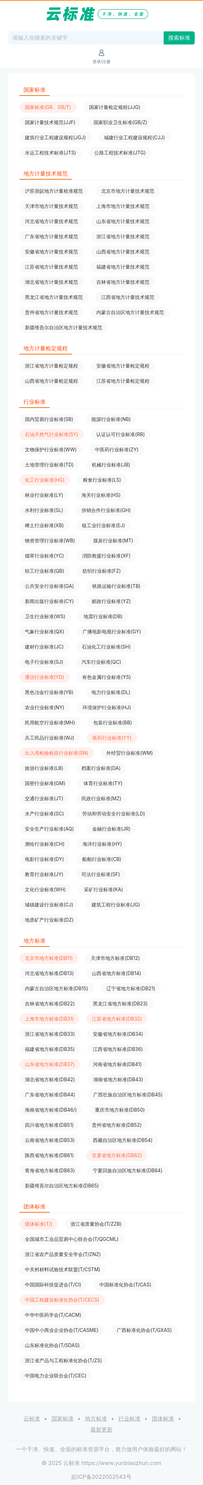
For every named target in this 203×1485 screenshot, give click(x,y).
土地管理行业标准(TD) (49, 465)
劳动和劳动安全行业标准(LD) (113, 813)
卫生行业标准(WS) (45, 616)
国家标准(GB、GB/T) (48, 107)
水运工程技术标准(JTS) (50, 152)
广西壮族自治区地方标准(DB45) (128, 1094)
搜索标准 (179, 38)
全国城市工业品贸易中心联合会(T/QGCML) (72, 1239)
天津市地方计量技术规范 (51, 206)
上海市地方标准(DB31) (49, 1019)
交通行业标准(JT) (44, 798)
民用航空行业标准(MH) (50, 722)
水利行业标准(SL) (44, 510)
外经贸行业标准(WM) (129, 753)
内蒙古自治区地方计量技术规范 (130, 312)
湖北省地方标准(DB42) (50, 1079)
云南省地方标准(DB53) (50, 1140)
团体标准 (163, 1418)
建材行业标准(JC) (44, 647)
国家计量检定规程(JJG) (115, 107)
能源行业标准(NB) (111, 419)
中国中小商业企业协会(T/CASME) (61, 1330)
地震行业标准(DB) (103, 616)
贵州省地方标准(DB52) (117, 1125)
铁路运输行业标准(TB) (116, 586)
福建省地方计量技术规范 (122, 267)
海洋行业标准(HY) (102, 844)
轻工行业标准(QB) (44, 571)
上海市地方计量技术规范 (122, 206)
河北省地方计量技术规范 (51, 221)
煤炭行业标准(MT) (113, 540)
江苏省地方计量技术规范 (51, 267)
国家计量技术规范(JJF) (50, 122)
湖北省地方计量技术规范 (51, 282)
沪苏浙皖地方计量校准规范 (54, 191)
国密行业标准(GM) (45, 783)
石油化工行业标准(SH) (106, 647)
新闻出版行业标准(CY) (49, 601)
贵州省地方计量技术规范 (51, 312)
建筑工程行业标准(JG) (115, 904)
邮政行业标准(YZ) (111, 601)
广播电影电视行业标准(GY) (112, 631)
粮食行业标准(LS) (102, 480)
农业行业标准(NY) (44, 707)
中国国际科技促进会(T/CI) (53, 1284)
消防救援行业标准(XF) (106, 556)
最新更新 (101, 1429)
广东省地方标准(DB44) (50, 1094)
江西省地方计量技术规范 (127, 297)
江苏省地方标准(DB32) (117, 1019)
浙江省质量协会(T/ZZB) (96, 1224)
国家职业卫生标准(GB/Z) (120, 122)
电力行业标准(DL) (110, 692)
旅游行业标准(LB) (44, 768)
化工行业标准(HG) (45, 480)
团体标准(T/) (38, 1224)
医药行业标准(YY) (112, 738)
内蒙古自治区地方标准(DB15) (56, 988)
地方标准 (96, 1418)
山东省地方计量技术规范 (122, 221)
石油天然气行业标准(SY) (51, 434)
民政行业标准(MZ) (101, 798)
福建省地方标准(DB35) (50, 1049)
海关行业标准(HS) (101, 495)
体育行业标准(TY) (103, 783)
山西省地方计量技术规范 (122, 251)
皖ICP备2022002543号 (101, 1476)
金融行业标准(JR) (111, 829)
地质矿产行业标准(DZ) (49, 920)
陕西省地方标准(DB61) (49, 1155)
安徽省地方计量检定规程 (122, 366)
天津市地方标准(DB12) (115, 958)
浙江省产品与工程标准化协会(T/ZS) (63, 1360)
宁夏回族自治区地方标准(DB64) (127, 1170)
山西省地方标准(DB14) (116, 973)
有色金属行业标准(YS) (106, 677)
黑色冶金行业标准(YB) (49, 692)
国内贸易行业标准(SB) (49, 419)
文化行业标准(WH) (45, 889)
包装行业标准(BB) (112, 722)
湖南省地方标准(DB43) (118, 1079)
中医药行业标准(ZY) (117, 449)
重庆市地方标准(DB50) (120, 1110)
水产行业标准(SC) (44, 813)
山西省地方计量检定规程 (51, 381)
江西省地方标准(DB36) (118, 1049)
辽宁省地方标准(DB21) (130, 988)
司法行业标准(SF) (100, 874)
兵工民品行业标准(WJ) (49, 738)
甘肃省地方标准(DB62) (117, 1155)
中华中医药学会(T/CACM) (53, 1315)
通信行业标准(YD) (44, 677)
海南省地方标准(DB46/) (51, 1110)
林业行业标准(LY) (44, 495)
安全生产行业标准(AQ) (49, 829)
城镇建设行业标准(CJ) (49, 904)
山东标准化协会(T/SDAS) (52, 1345)
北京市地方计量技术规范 (127, 191)
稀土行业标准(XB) (44, 525)
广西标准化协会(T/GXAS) (144, 1330)
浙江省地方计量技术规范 (122, 236)
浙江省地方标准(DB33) (50, 1034)
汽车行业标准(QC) (101, 662)
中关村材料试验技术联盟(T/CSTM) (62, 1269)
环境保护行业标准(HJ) (107, 707)
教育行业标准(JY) (44, 874)
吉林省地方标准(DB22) (50, 1003)
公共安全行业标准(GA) (49, 586)
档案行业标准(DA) (101, 768)
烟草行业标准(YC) (44, 556)
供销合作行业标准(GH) (106, 510)
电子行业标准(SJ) (44, 662)
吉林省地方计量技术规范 (122, 282)
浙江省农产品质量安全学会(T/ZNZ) (63, 1254)
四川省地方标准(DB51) (49, 1125)
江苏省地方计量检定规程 (122, 381)
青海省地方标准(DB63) (50, 1170)
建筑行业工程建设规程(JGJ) (55, 137)
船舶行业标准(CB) (102, 859)
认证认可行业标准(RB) (120, 434)
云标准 (31, 1418)
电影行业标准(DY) (44, 859)
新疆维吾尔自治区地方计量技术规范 (63, 327)
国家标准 (62, 1418)
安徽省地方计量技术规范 (51, 251)
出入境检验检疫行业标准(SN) (56, 753)
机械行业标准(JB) (111, 465)
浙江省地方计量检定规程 (51, 366)
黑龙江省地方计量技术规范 (54, 297)
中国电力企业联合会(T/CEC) (55, 1375)
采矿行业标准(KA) (103, 889)
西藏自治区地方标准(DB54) (123, 1140)
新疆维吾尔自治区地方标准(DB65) (62, 1185)
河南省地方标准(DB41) (117, 1064)
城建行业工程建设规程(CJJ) (134, 137)
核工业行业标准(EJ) (103, 525)
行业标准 (129, 1418)
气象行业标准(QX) (44, 631)
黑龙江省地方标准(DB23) (120, 1003)
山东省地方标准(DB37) (50, 1064)
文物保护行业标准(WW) (51, 449)
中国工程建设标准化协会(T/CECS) (62, 1300)
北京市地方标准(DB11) (49, 958)
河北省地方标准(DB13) (49, 973)
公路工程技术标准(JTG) (120, 152)
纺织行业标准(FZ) (102, 571)
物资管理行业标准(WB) (50, 540)
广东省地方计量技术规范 (51, 236)
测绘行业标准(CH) (45, 844)
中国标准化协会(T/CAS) (125, 1284)
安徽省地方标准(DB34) (118, 1034)
